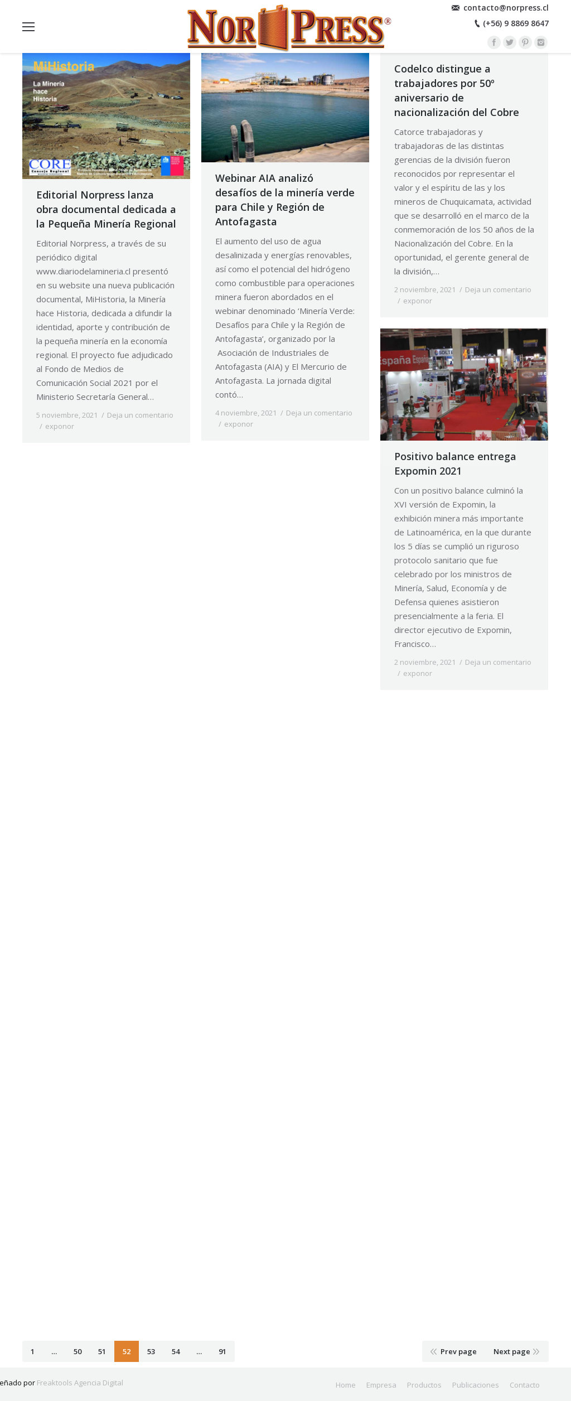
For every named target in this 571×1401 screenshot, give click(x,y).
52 (126, 1351)
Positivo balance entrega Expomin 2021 (455, 463)
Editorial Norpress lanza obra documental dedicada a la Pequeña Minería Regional (106, 209)
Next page (511, 1351)
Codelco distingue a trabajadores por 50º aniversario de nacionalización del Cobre (456, 90)
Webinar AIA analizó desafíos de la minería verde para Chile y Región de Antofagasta (285, 199)
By (104, 426)
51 (102, 1351)
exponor (59, 426)
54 (176, 1351)
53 (151, 1351)
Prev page (459, 1351)
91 (222, 1351)
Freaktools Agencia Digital (80, 1383)
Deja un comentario (140, 415)
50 (77, 1351)
